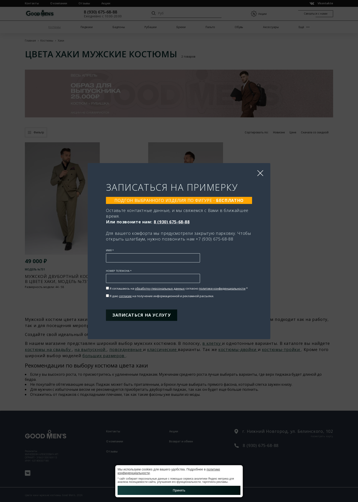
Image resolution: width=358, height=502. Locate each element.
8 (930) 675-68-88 (172, 222)
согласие (125, 296)
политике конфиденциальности (222, 288)
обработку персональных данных (160, 288)
